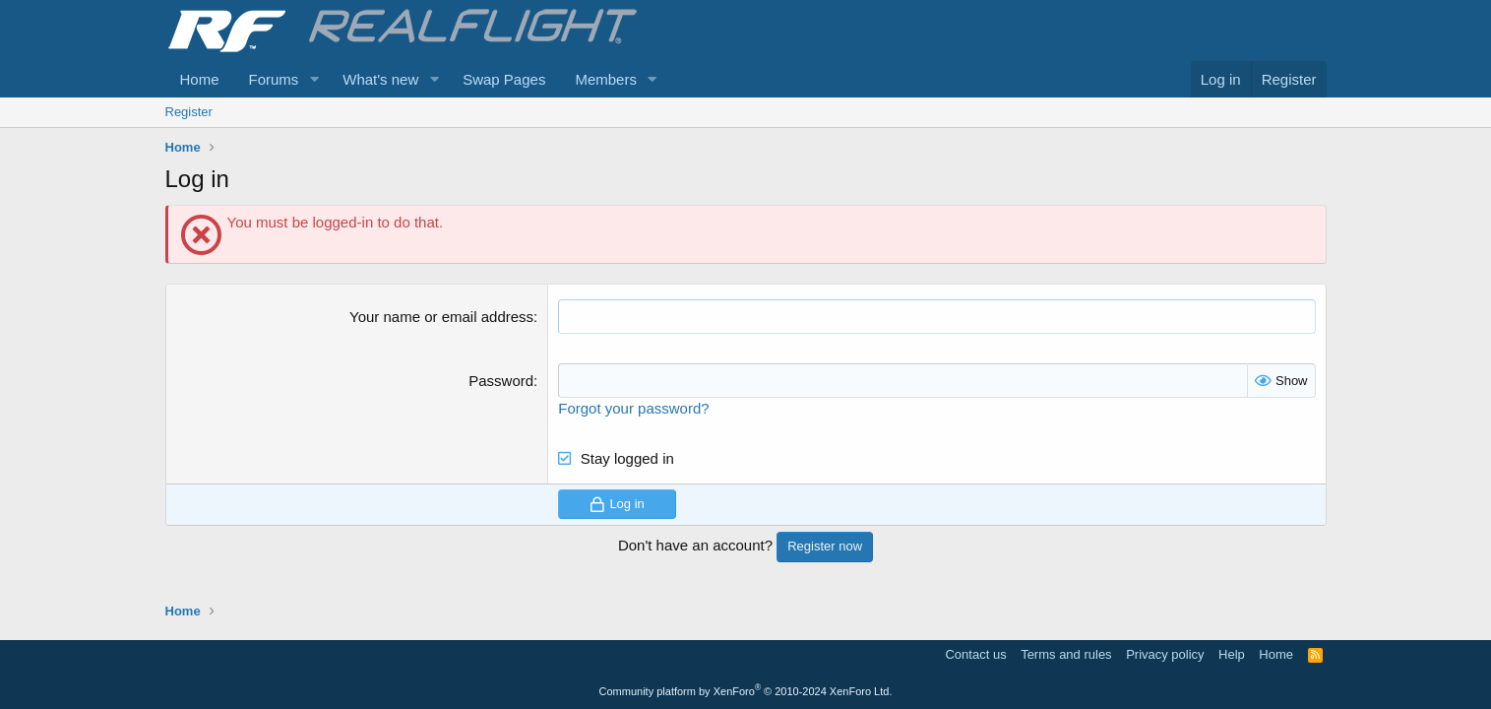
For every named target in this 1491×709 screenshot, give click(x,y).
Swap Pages (504, 79)
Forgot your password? (633, 408)
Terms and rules (1066, 654)
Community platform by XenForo (746, 691)
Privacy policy (1165, 654)
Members (606, 79)
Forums (274, 79)
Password (500, 380)
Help (1231, 654)
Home (199, 79)
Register (189, 111)
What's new (380, 79)
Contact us (975, 654)
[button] (314, 79)
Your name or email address (441, 316)
